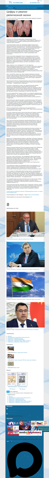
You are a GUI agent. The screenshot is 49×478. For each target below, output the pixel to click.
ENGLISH (40, 0)
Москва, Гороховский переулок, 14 (16, 408)
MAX (31, 197)
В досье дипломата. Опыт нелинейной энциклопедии (22, 8)
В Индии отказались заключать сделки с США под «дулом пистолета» (24, 299)
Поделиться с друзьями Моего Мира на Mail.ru (19, 340)
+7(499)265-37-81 (12, 413)
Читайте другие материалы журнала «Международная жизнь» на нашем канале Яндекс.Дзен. (24, 192)
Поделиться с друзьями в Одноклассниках (18, 342)
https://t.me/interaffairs (33, 194)
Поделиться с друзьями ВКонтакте (16, 339)
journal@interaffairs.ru (12, 411)
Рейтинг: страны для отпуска (20, 352)
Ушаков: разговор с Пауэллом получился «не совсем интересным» (23, 269)
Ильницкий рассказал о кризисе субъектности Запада (20, 239)
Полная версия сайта (12, 435)
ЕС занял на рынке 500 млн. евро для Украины (24, 360)
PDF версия (12, 389)
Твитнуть (10, 336)
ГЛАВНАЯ (10, 8)
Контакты (9, 406)
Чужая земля (16, 367)
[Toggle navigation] (7, 6)
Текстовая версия (12, 386)
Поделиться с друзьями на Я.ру (15, 338)
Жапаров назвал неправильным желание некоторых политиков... (23, 329)
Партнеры (10, 418)
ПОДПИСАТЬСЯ (11, 394)
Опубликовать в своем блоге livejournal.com (18, 337)
